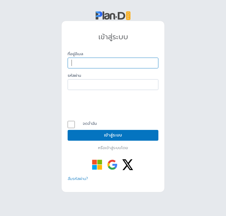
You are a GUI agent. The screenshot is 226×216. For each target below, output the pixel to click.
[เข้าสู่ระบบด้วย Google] (112, 165)
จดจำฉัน (85, 124)
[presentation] (113, 106)
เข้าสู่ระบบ (113, 135)
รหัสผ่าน (74, 75)
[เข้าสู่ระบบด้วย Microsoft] (97, 165)
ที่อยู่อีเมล (75, 54)
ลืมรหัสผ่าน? (78, 179)
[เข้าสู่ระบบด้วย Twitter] (128, 165)
